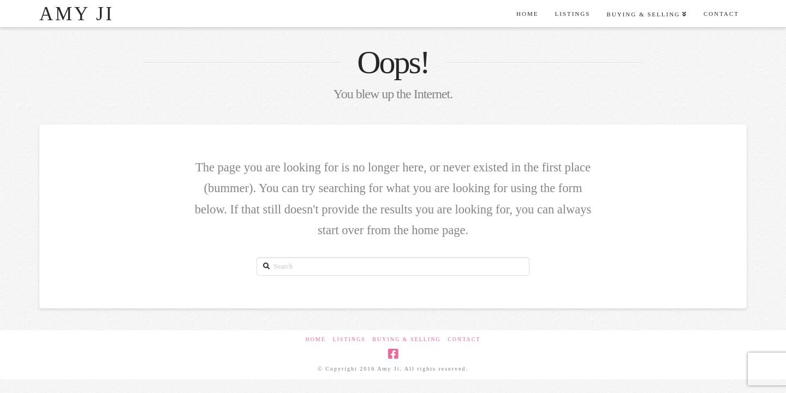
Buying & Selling (406, 339)
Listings (348, 339)
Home (315, 339)
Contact (464, 339)
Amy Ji (76, 13)
